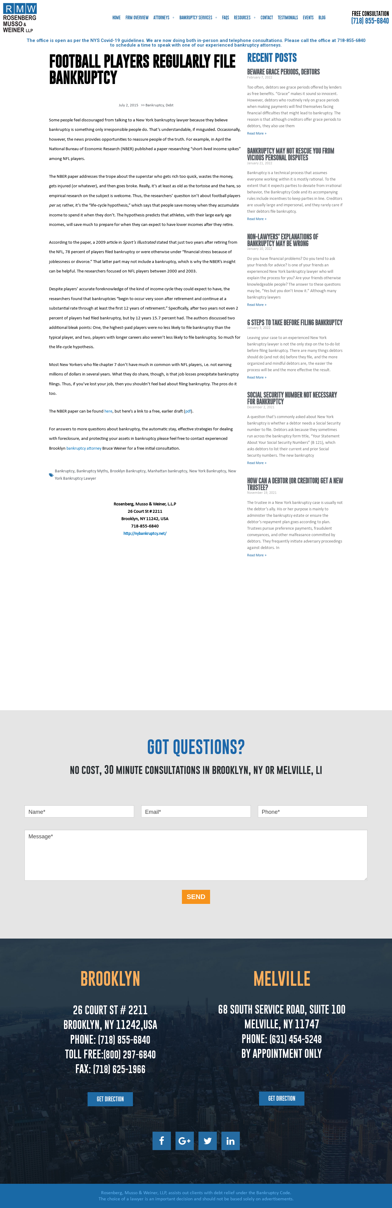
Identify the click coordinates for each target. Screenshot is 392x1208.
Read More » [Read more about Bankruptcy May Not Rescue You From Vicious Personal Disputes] (256, 219)
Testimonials (288, 17)
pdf (189, 411)
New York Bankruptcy (218, 470)
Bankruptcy (154, 105)
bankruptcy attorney (85, 448)
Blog (322, 17)
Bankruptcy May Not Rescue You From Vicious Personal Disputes (290, 155)
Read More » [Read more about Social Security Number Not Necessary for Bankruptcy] (256, 463)
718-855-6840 (351, 40)
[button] (110, 1099)
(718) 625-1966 (119, 1068)
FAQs (225, 17)
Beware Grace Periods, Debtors (283, 71)
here (108, 411)
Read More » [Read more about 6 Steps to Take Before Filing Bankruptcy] (256, 377)
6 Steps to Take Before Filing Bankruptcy (294, 322)
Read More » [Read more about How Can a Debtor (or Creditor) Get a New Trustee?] (256, 556)
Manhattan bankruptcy (175, 470)
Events (308, 17)
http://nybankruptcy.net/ (145, 533)
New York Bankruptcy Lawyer (81, 478)
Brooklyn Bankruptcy (133, 470)
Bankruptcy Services (198, 18)
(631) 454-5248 (295, 1038)
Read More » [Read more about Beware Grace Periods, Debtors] (256, 133)
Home (116, 17)
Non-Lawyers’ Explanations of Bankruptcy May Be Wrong (282, 240)
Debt (169, 105)
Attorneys (164, 18)
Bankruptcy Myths (95, 470)
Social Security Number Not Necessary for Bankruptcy (292, 399)
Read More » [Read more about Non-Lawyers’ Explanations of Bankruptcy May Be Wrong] (256, 305)
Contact (267, 17)
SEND (196, 896)
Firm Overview (137, 17)
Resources (245, 18)
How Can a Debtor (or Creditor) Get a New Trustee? (295, 484)
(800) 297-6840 (129, 1053)
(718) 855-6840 (370, 21)
